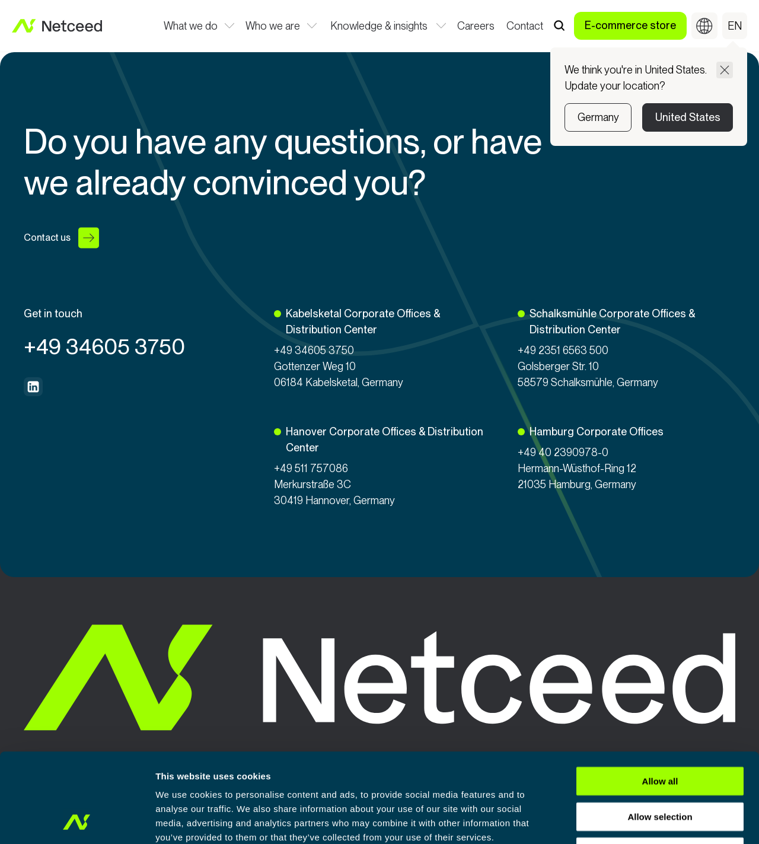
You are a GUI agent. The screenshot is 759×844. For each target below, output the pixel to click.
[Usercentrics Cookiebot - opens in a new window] (77, 821)
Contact (524, 27)
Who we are (273, 27)
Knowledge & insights (379, 27)
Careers (476, 27)
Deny (660, 768)
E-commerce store (630, 25)
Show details (622, 821)
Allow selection (659, 733)
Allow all (660, 697)
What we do (190, 27)
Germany (598, 117)
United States (687, 117)
